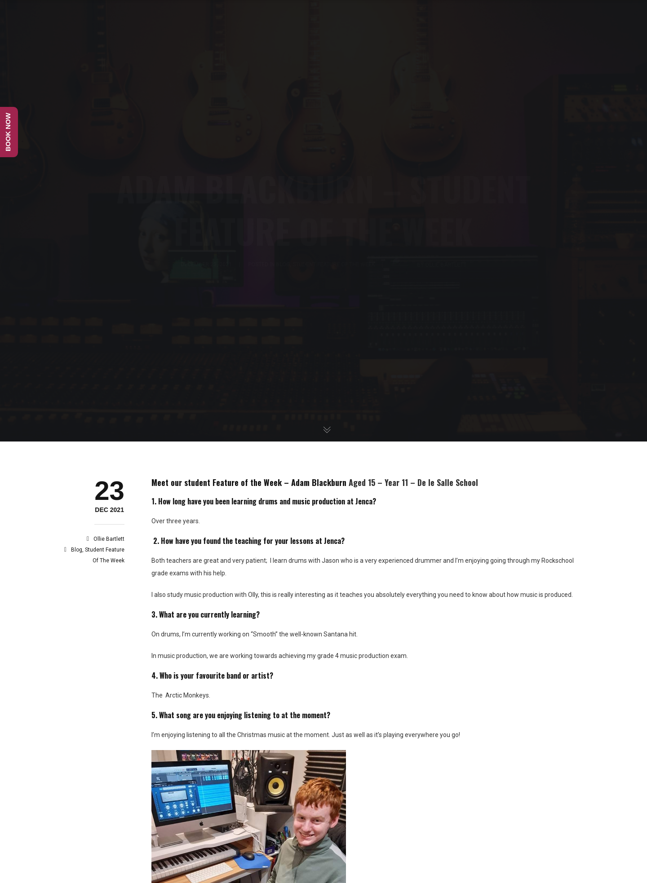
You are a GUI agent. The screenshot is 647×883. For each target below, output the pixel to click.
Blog (76, 550)
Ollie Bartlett (108, 539)
